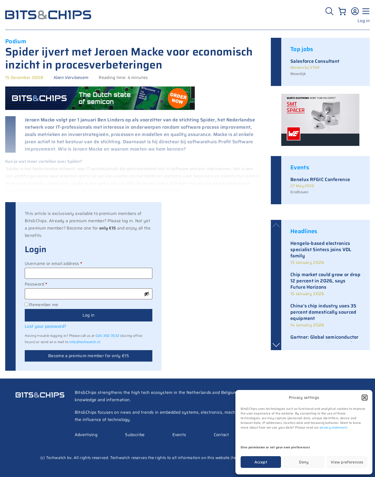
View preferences (347, 462)
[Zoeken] (330, 11)
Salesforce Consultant (314, 61)
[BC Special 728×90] (100, 108)
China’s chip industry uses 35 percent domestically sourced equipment (323, 312)
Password (45, 283)
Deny (304, 462)
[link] (325, 253)
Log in (364, 20)
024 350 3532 (108, 335)
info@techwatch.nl (84, 342)
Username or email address (62, 263)
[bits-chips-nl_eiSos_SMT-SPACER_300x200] (320, 144)
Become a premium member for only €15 (88, 355)
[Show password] (146, 294)
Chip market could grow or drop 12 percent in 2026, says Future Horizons (325, 281)
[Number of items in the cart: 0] (342, 11)
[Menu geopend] (365, 11)
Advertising (86, 434)
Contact (221, 434)
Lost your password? (45, 326)
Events (179, 434)
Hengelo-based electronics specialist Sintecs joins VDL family (320, 249)
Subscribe (135, 434)
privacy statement (333, 427)
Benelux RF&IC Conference (320, 179)
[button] (364, 397)
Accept (260, 462)
